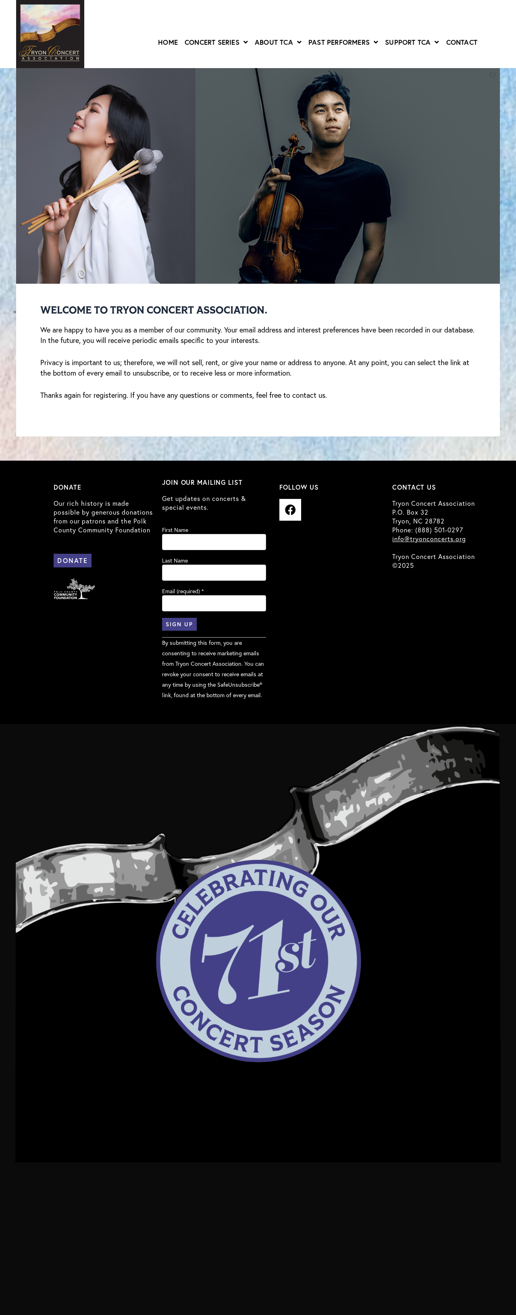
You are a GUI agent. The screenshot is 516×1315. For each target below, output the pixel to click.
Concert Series (216, 42)
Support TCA (412, 42)
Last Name (175, 560)
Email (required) (183, 591)
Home (168, 42)
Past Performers (343, 42)
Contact (461, 42)
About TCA (278, 42)
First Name (175, 530)
